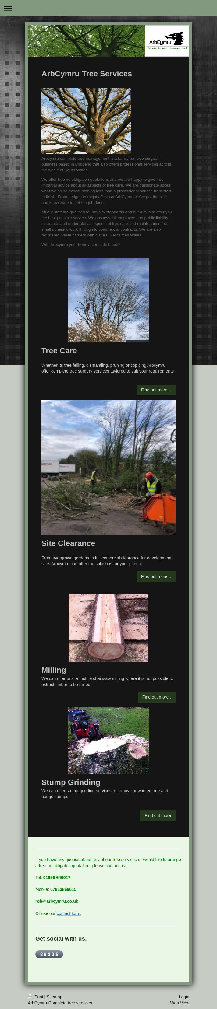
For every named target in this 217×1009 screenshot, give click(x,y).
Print (36, 996)
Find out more (158, 815)
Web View (179, 1002)
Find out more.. (156, 697)
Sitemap (54, 996)
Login (184, 996)
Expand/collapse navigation (108, 8)
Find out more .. (156, 389)
